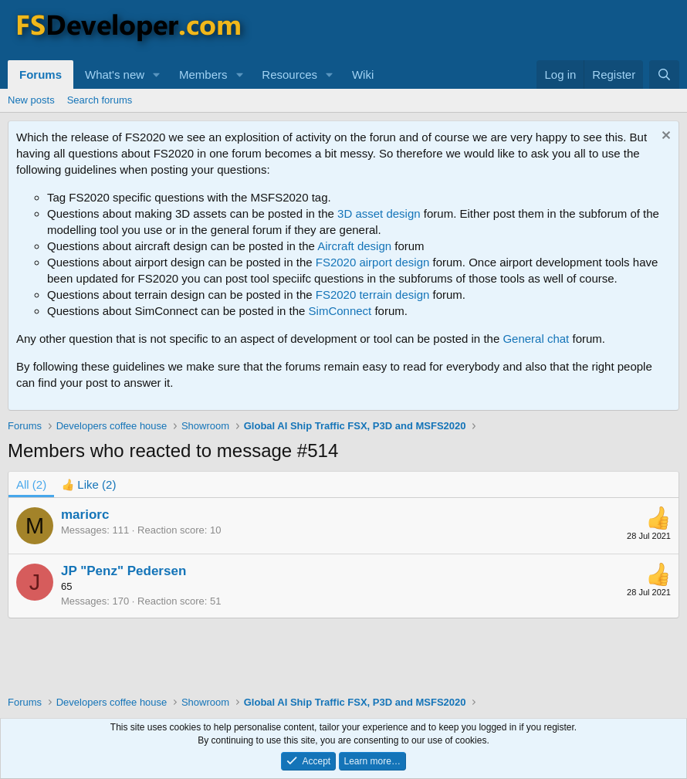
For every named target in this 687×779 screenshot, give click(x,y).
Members (203, 74)
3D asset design (379, 213)
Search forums (100, 100)
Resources (289, 74)
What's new (114, 74)
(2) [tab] (31, 484)
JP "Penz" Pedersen (123, 571)
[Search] (664, 74)
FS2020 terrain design (373, 294)
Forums (40, 74)
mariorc (85, 514)
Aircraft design (354, 245)
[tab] (89, 484)
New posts (31, 100)
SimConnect (340, 310)
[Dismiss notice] (664, 137)
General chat (536, 338)
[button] (157, 74)
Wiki (363, 74)
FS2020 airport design (373, 262)
